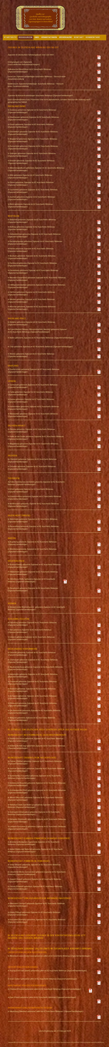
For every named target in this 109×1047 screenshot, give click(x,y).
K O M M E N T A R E (93, 37)
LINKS (36, 37)
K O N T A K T (78, 37)
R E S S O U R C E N (25, 37)
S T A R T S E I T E (10, 37)
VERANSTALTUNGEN (49, 37)
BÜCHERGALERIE (65, 37)
